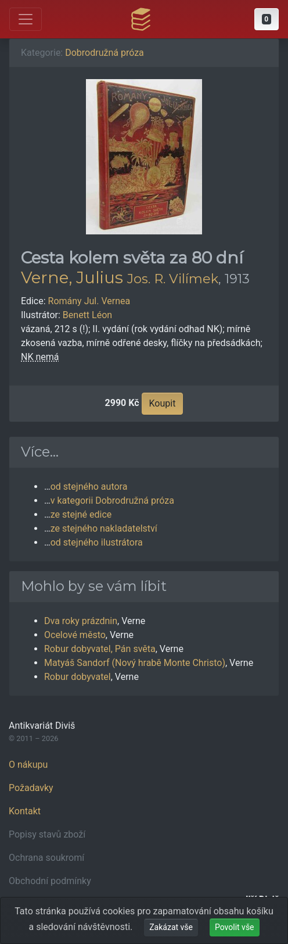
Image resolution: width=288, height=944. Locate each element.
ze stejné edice (81, 514)
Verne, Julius (72, 277)
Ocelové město (75, 634)
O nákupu (28, 764)
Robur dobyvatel (77, 676)
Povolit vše (234, 927)
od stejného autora (89, 486)
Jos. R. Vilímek (172, 278)
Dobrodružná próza (104, 52)
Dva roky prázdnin (80, 620)
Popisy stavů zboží (47, 834)
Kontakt (25, 811)
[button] (266, 19)
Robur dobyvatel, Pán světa (100, 648)
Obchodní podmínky (50, 880)
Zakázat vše (171, 927)
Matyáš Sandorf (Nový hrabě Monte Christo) (134, 662)
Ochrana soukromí (46, 857)
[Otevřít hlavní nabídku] (25, 19)
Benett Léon (87, 314)
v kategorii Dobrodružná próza (112, 500)
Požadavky (31, 787)
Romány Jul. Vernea (89, 301)
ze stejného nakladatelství (104, 528)
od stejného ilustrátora (97, 542)
